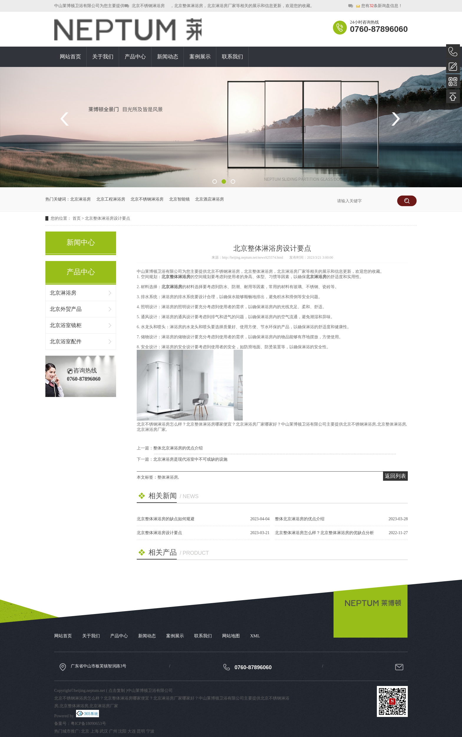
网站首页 (70, 57)
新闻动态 (167, 57)
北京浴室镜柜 (66, 325)
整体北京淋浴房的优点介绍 (178, 448)
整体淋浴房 (167, 477)
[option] (231, 127)
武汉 (104, 731)
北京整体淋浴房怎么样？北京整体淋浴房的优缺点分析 (324, 533)
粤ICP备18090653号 (88, 723)
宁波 (150, 731)
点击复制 (116, 690)
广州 (113, 731)
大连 (132, 731)
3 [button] (233, 181)
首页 (76, 218)
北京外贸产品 (66, 309)
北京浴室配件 (66, 341)
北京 (85, 731)
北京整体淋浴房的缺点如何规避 (165, 519)
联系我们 (232, 57)
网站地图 (231, 635)
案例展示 (200, 57)
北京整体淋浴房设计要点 (107, 218)
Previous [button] (66, 119)
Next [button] (395, 119)
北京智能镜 (179, 199)
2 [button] (224, 181)
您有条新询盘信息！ (379, 6)
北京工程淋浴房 (110, 199)
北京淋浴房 (80, 199)
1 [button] (214, 181)
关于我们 (102, 57)
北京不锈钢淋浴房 (148, 6)
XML (255, 635)
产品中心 (135, 57)
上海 (94, 731)
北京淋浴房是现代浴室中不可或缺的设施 (190, 459)
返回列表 (395, 476)
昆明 (141, 731)
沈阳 (122, 731)
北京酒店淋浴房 (209, 199)
